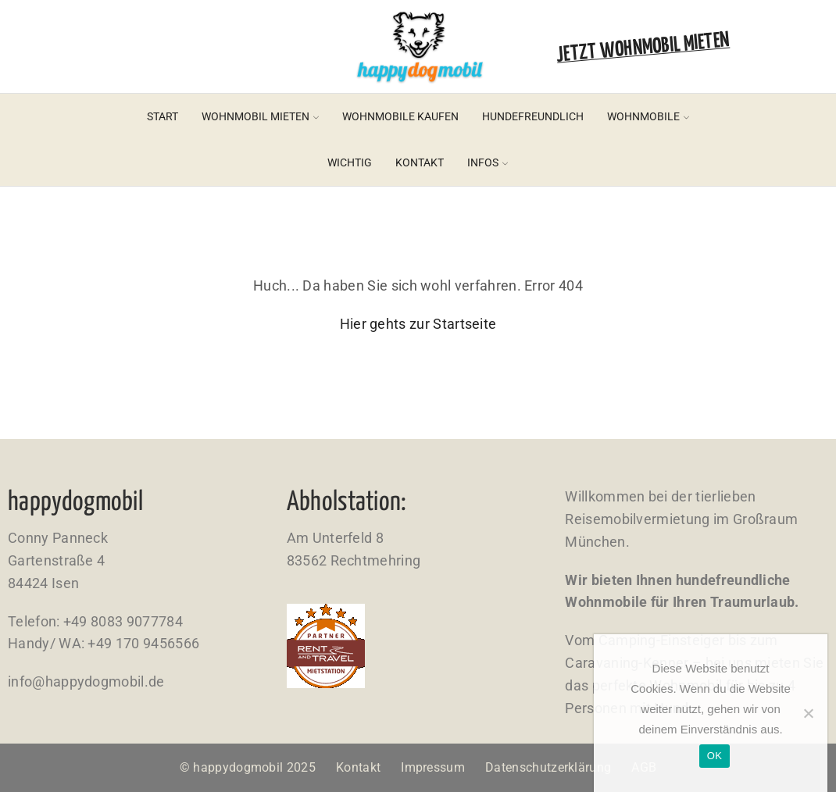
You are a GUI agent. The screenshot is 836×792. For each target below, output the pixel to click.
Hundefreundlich (533, 116)
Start (162, 116)
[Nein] (808, 713)
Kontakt (419, 162)
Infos (487, 162)
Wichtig (349, 162)
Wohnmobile (648, 116)
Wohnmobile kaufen (400, 116)
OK (714, 756)
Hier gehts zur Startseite (418, 324)
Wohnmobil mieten (260, 116)
